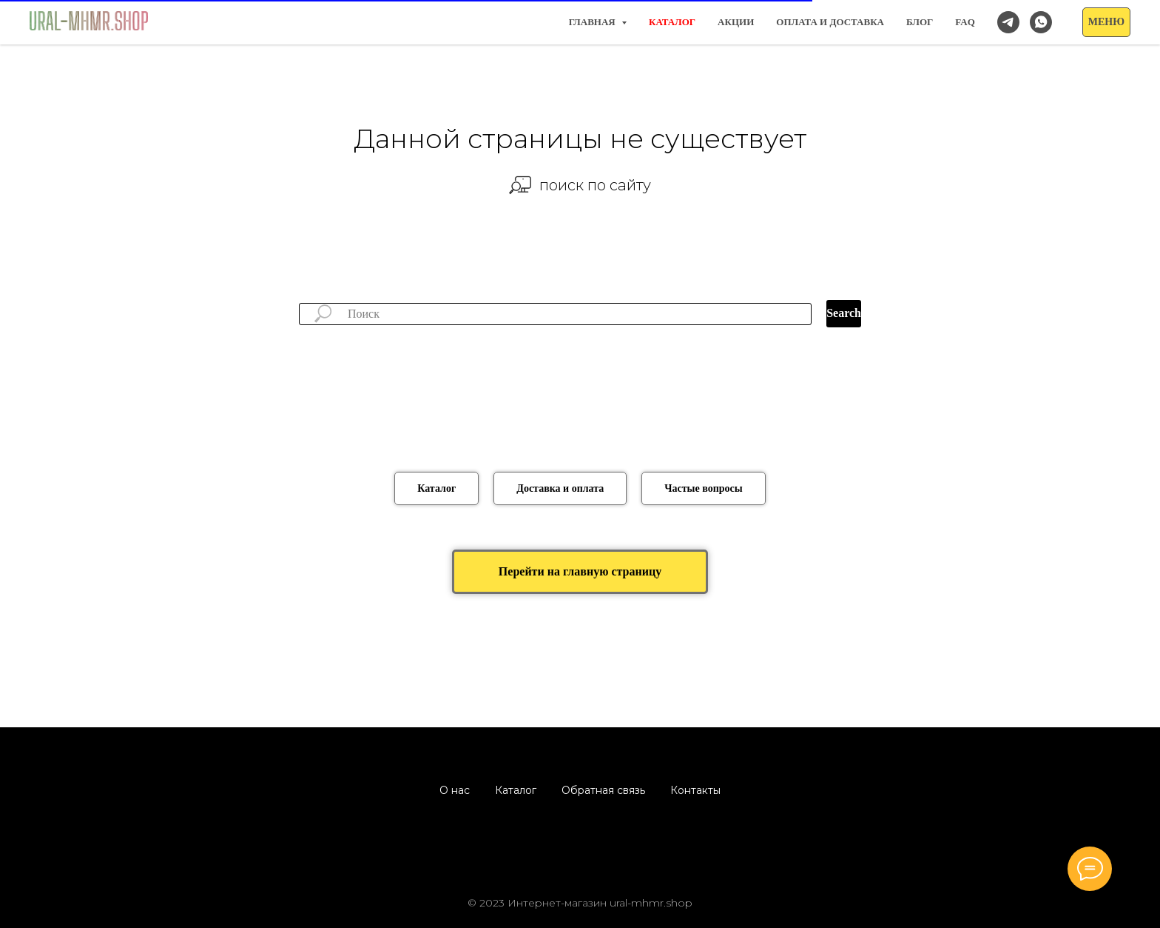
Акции (736, 21)
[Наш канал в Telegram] (1008, 22)
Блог (919, 21)
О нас (454, 790)
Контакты (695, 790)
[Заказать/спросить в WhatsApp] (1041, 22)
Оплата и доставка (830, 21)
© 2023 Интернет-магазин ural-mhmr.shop (580, 902)
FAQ (964, 21)
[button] (1106, 22)
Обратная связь (603, 790)
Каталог (515, 790)
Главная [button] (593, 21)
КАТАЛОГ (672, 21)
